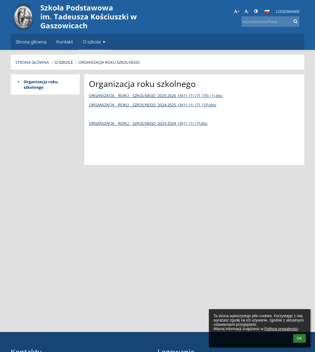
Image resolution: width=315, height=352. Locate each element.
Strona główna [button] (31, 41)
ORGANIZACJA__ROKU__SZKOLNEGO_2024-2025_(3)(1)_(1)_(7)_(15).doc (152, 105)
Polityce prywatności (281, 329)
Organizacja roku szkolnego (109, 62)
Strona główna (32, 62)
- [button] (246, 11)
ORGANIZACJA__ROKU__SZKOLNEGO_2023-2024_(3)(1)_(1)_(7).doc (148, 123)
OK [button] (299, 338)
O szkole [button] (95, 41)
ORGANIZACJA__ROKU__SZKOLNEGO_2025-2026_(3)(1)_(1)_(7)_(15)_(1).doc (156, 95)
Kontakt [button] (64, 41)
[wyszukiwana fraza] (270, 21)
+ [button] (237, 11)
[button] (267, 11)
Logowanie (288, 11)
